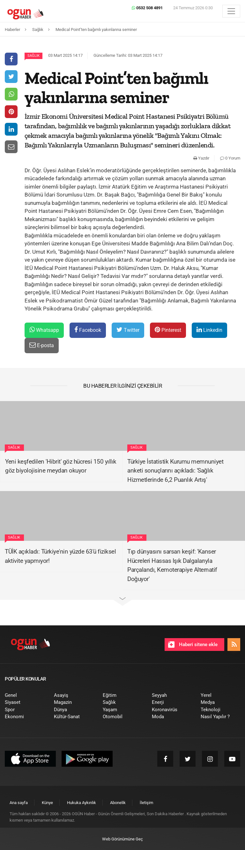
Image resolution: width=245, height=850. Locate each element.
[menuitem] (24, 695)
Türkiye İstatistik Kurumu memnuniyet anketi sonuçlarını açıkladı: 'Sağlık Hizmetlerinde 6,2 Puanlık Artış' (175, 470)
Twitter (127, 329)
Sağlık (33, 56)
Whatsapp (44, 329)
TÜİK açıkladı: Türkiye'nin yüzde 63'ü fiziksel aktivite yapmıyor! (60, 556)
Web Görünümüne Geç (122, 839)
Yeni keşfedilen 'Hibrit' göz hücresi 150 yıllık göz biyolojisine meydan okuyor (60, 466)
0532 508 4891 (147, 7)
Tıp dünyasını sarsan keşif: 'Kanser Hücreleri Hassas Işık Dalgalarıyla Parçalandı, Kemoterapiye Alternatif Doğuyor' (172, 565)
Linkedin (209, 329)
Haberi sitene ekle (193, 644)
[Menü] (231, 11)
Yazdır (201, 158)
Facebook (87, 329)
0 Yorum (230, 158)
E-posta (41, 345)
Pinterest (168, 329)
